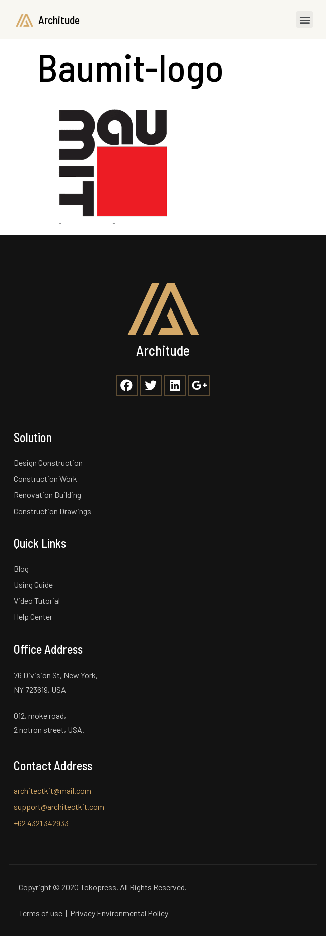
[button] (304, 19)
